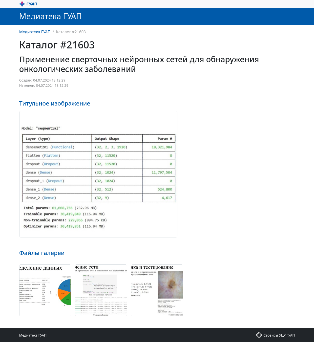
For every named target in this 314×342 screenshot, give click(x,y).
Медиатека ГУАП (35, 32)
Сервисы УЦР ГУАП (275, 335)
